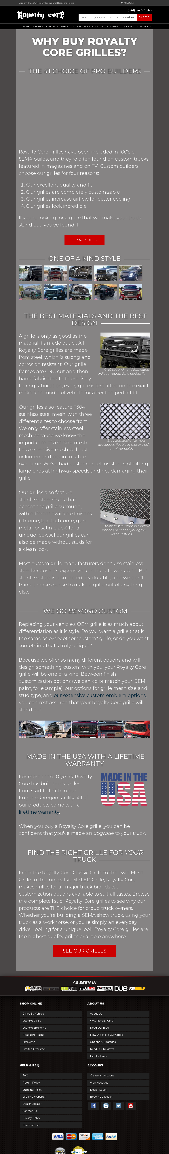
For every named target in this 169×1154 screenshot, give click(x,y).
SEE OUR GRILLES (84, 951)
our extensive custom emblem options (100, 695)
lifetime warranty (39, 812)
